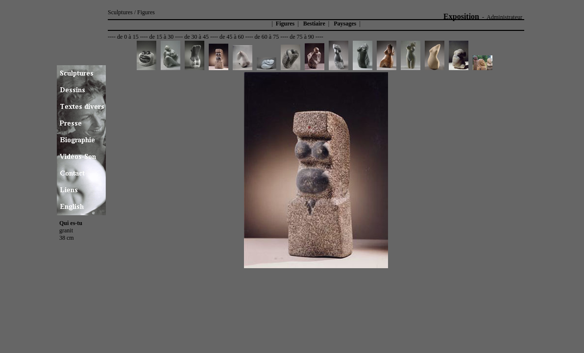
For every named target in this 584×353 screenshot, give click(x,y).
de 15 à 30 (161, 36)
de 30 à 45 (196, 36)
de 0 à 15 (128, 36)
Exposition (461, 16)
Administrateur (504, 17)
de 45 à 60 (231, 36)
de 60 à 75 (267, 36)
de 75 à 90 (302, 36)
